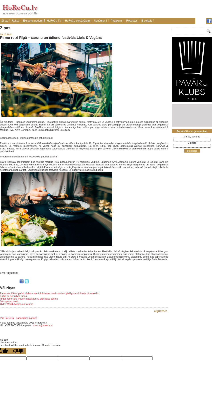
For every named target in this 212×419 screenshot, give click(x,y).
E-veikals (146, 20)
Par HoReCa (7, 318)
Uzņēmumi (100, 20)
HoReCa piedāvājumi (77, 20)
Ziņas (5, 20)
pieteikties (192, 150)
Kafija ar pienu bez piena (13, 296)
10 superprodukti (9, 301)
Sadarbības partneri (27, 318)
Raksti (15, 20)
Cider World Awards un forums (16, 304)
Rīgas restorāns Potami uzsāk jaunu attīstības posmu (29, 298)
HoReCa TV (54, 20)
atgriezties (160, 311)
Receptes (132, 20)
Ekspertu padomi (33, 20)
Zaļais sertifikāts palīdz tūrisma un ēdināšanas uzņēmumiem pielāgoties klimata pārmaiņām (49, 293)
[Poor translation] (18, 351)
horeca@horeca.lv (42, 325)
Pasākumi (116, 20)
